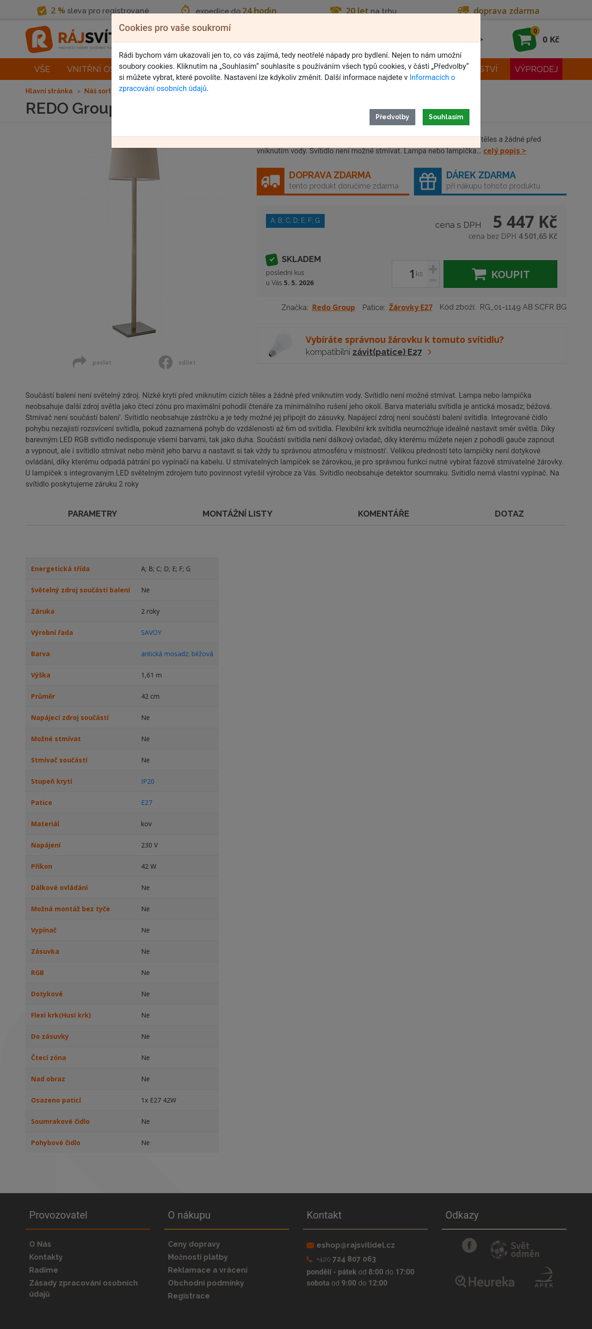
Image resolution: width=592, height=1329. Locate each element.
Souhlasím (446, 117)
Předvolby (392, 117)
